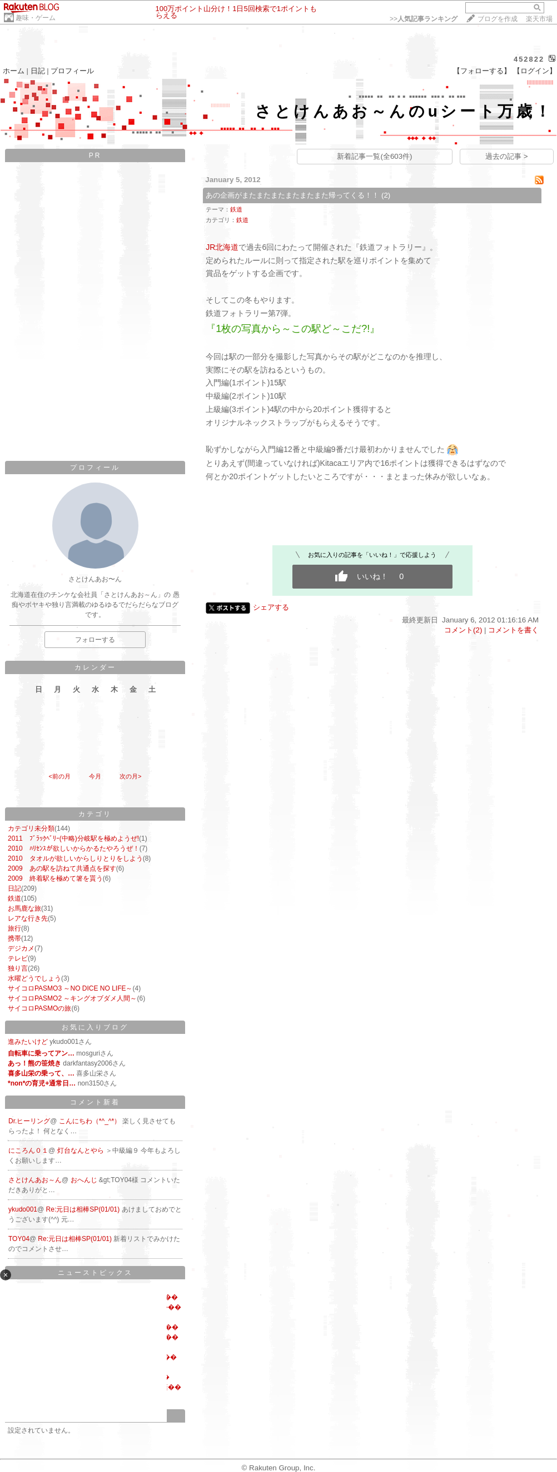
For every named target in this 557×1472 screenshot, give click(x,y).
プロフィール (72, 71)
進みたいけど (28, 1042)
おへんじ (85, 1180)
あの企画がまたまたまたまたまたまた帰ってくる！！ (292, 195)
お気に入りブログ (95, 1027)
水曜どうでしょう (34, 978)
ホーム (13, 71)
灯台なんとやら (81, 1150)
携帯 (14, 938)
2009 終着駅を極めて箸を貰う (55, 878)
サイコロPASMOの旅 (39, 1008)
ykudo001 (22, 1209)
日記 (38, 71)
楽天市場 (539, 19)
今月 (95, 776)
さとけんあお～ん (35, 1180)
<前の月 (59, 776)
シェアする (271, 607)
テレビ (18, 958)
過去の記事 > (506, 156)
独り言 (18, 968)
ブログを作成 (498, 19)
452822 (529, 59)
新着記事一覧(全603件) (374, 156)
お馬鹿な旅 (24, 908)
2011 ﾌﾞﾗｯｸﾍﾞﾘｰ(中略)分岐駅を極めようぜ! (73, 838)
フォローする (95, 640)
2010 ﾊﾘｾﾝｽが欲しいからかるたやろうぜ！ (74, 848)
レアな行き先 (28, 918)
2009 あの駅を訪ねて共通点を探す (62, 868)
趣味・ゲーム (36, 18)
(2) (385, 195)
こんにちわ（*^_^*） (91, 1121)
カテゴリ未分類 (31, 828)
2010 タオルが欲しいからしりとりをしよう (75, 858)
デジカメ (21, 948)
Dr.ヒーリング (29, 1121)
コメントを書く (513, 630)
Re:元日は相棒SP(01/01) (84, 1209)
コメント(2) (463, 630)
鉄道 (14, 898)
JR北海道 (222, 247)
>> (423, 19)
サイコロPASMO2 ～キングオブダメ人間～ (72, 998)
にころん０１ (28, 1150)
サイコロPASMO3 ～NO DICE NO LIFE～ (70, 988)
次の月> (130, 776)
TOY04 (18, 1239)
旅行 (14, 928)
